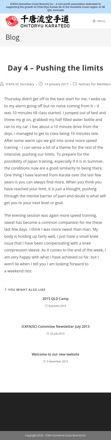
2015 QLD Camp (55, 298)
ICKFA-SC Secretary (20, 84)
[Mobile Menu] (99, 21)
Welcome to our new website (55, 354)
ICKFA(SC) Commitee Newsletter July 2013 (55, 326)
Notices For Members (95, 84)
